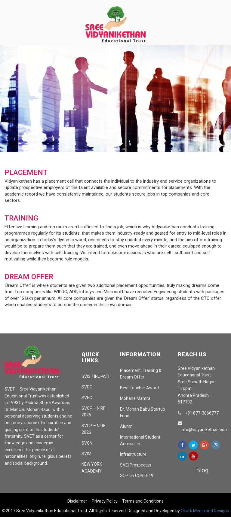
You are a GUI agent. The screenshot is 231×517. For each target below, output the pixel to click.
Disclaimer (77, 501)
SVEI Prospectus (135, 465)
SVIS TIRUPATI (95, 376)
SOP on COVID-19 (136, 475)
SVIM (86, 453)
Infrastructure (133, 454)
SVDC (87, 387)
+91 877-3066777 (202, 413)
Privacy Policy (105, 501)
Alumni (127, 426)
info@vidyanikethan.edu (204, 429)
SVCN (87, 443)
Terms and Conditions (143, 501)
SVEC (87, 397)
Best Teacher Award (139, 387)
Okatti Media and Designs (205, 510)
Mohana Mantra (135, 398)
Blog (202, 470)
